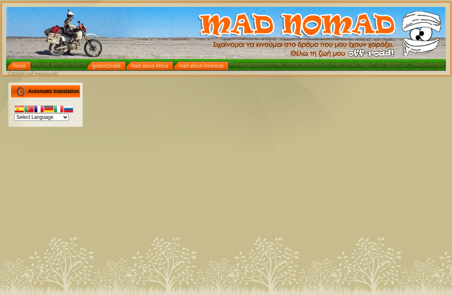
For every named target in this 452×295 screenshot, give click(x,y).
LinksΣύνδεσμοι (427, 64)
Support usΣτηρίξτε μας (383, 64)
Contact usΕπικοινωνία (33, 74)
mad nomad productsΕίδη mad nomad (315, 64)
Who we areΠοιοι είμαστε (59, 64)
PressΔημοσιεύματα (251, 64)
